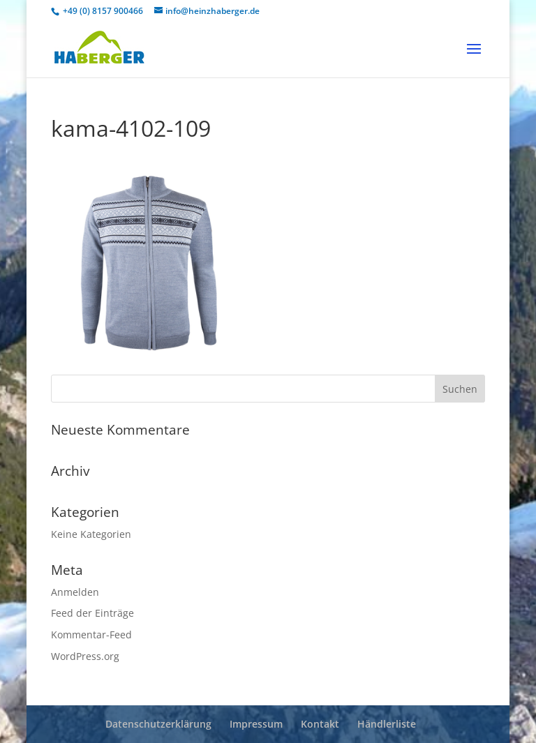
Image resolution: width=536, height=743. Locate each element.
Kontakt (320, 723)
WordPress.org (85, 656)
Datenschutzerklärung (158, 723)
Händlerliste (386, 723)
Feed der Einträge (92, 613)
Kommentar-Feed (91, 634)
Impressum (256, 723)
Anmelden (75, 592)
